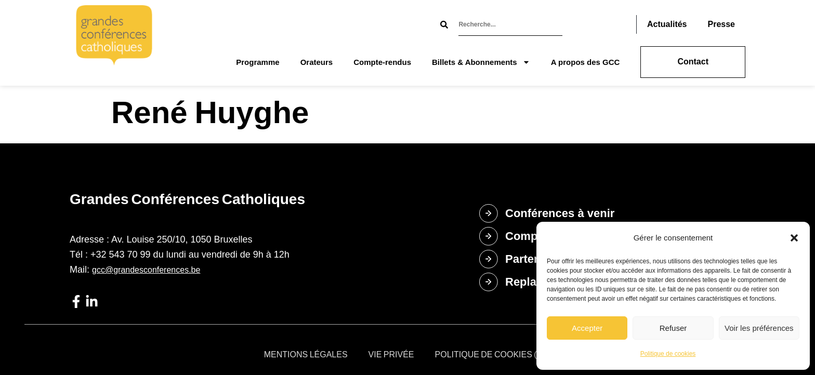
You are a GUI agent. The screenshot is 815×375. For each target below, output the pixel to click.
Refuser (673, 328)
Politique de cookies (668, 353)
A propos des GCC (585, 62)
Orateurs (316, 62)
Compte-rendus (382, 62)
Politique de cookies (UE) (493, 354)
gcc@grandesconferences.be (146, 269)
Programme (257, 62)
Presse (721, 24)
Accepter (587, 328)
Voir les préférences (759, 328)
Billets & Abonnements (481, 62)
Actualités (667, 24)
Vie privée (391, 354)
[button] (794, 238)
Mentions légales (306, 354)
